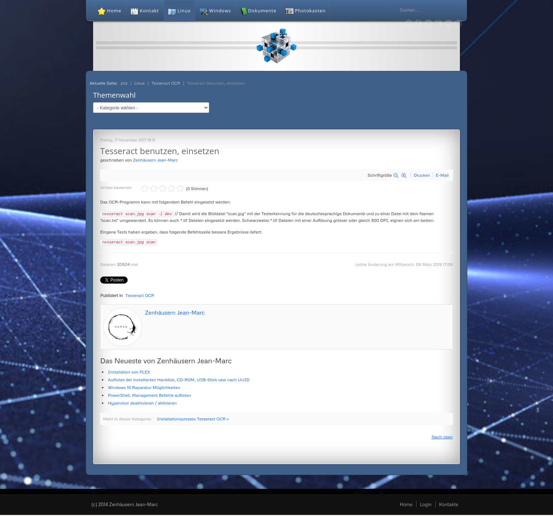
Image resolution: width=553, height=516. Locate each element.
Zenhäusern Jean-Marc (155, 160)
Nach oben (442, 438)
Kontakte (448, 505)
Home (406, 505)
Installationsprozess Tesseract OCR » (193, 420)
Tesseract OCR (140, 296)
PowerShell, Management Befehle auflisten (149, 396)
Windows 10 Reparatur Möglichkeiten (144, 388)
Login (426, 505)
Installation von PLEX (129, 373)
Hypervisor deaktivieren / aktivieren (142, 404)
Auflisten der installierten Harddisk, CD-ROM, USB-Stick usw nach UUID (179, 380)
